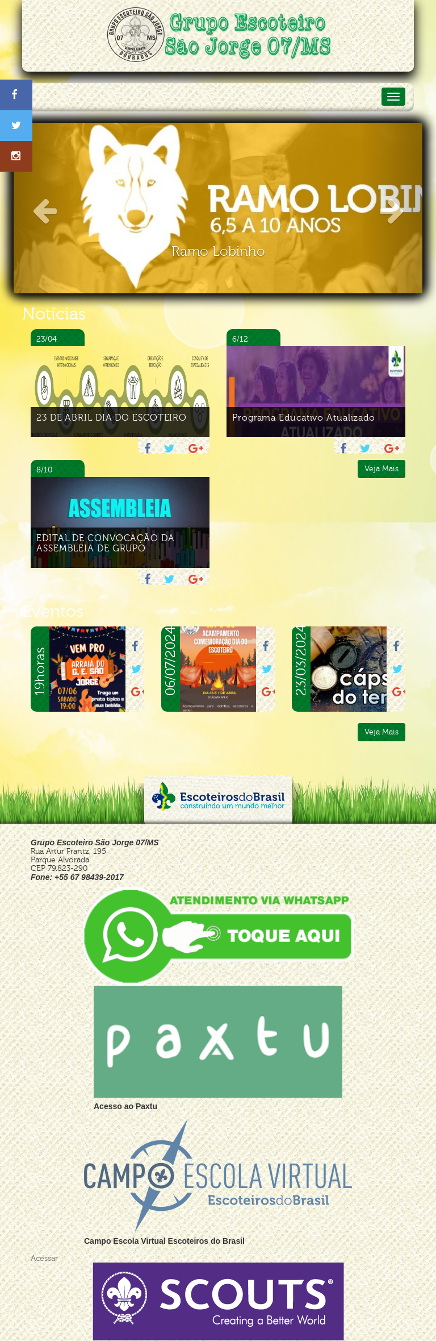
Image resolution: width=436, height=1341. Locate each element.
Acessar (44, 1258)
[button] (44, 208)
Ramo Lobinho (218, 251)
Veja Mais (381, 468)
